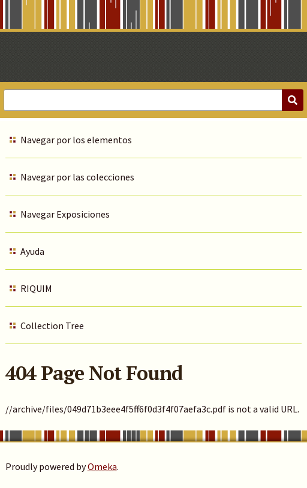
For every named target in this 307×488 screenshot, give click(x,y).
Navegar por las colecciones (77, 177)
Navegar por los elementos (76, 140)
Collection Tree (52, 326)
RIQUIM (36, 288)
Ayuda (32, 251)
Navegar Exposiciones (65, 214)
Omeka (102, 466)
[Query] (153, 100)
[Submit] (292, 100)
